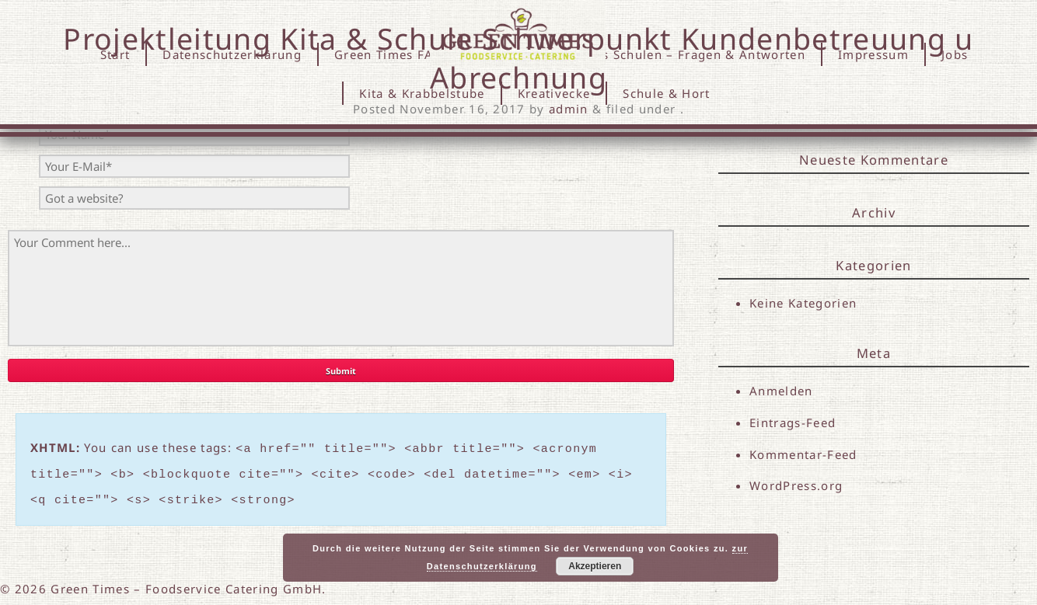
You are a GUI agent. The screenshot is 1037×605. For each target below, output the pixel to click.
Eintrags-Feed (792, 422)
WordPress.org (796, 487)
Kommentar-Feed (803, 455)
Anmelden (781, 390)
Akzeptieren (594, 566)
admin (568, 108)
